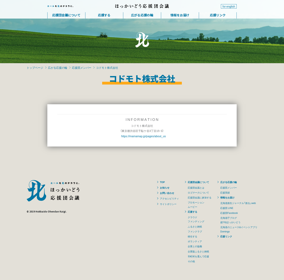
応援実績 (225, 192)
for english (228, 6)
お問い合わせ (167, 193)
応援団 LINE (226, 208)
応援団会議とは (196, 187)
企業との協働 (195, 246)
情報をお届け (179, 15)
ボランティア (195, 241)
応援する (104, 15)
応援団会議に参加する (199, 197)
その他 (191, 261)
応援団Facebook (229, 213)
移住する (192, 236)
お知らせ (164, 187)
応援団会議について (66, 15)
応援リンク (218, 15)
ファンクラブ (195, 231)
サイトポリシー (168, 204)
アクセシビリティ (169, 198)
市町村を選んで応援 (198, 256)
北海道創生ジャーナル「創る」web (238, 203)
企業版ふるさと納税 (198, 251)
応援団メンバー (81, 68)
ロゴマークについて (198, 192)
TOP (162, 182)
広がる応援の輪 (142, 15)
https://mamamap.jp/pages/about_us (143, 136)
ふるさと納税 (195, 226)
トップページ (35, 68)
